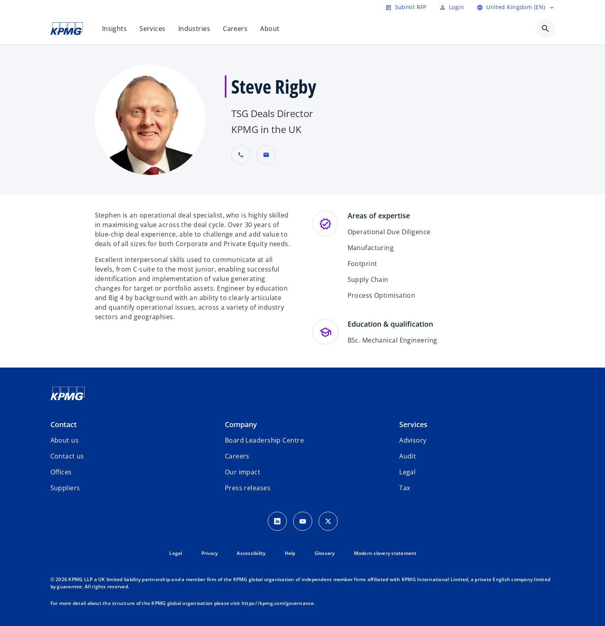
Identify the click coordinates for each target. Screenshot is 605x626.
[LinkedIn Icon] (277, 521)
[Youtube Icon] (302, 521)
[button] (266, 154)
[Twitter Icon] (328, 521)
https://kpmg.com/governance (278, 603)
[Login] (451, 7)
